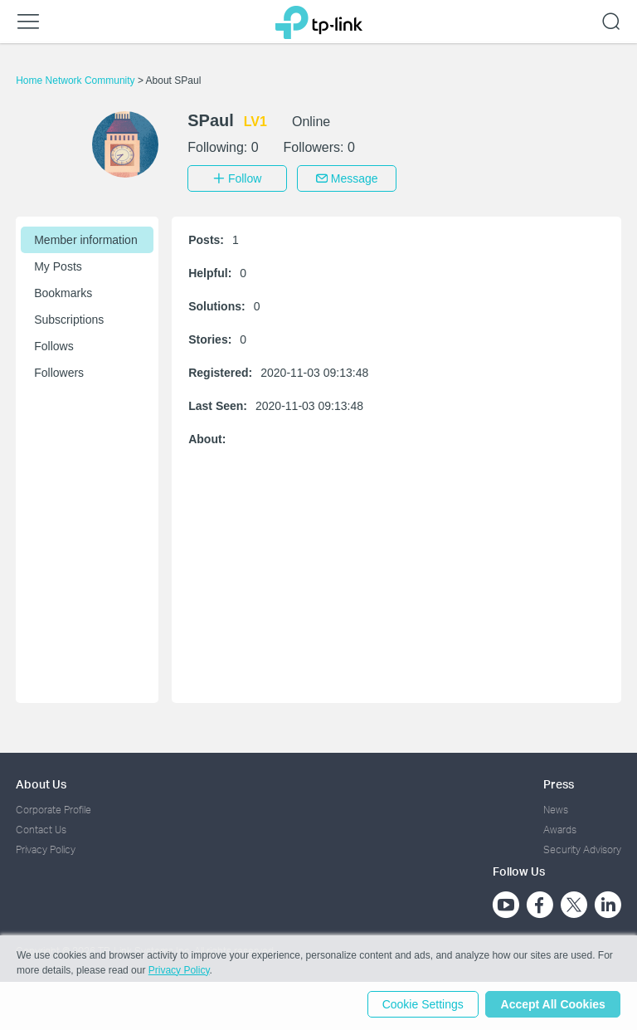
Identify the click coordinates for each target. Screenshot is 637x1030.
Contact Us (41, 828)
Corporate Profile (53, 808)
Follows (53, 344)
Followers (59, 371)
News (555, 808)
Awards (559, 828)
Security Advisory (582, 848)
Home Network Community (77, 80)
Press (558, 782)
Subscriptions (69, 318)
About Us (41, 782)
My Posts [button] (58, 264)
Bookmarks (63, 291)
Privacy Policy (45, 848)
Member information (86, 238)
